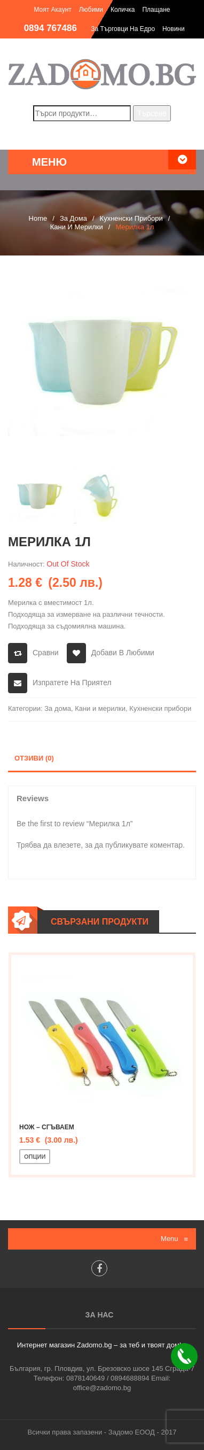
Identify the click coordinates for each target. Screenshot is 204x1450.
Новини (173, 29)
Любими (91, 9)
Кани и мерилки (76, 227)
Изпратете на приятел (72, 682)
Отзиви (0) (34, 758)
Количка (123, 9)
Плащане (156, 9)
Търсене (152, 113)
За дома (73, 218)
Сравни (46, 652)
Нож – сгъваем (46, 1127)
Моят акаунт (52, 9)
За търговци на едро (123, 29)
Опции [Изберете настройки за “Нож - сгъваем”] (34, 1156)
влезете (67, 845)
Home (38, 218)
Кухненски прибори (131, 218)
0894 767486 (50, 28)
